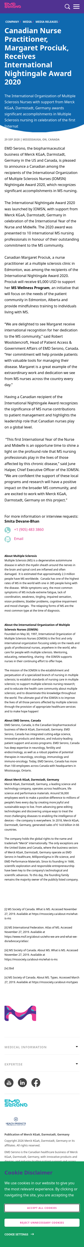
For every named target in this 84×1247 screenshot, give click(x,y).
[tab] (42, 1047)
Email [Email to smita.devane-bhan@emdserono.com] (18, 538)
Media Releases (47, 22)
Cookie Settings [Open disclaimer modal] (16, 1234)
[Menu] (76, 6)
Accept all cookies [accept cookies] (42, 1208)
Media (27, 22)
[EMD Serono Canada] (21, 7)
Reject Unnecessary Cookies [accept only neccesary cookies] (42, 1222)
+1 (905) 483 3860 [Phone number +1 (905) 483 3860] (29, 529)
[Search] (67, 6)
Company (12, 22)
